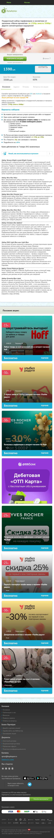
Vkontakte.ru (6, 768)
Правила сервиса (9, 718)
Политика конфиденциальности (14, 749)
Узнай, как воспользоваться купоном (23, 153)
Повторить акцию (15, 58)
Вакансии (6, 715)
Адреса (16, 87)
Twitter (9, 768)
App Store (29, 778)
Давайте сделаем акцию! (11, 728)
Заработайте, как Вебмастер (13, 731)
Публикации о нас (9, 712)
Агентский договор (9, 741)
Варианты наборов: (11, 109)
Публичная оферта (9, 746)
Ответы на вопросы (10, 721)
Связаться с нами (8, 759)
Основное (6, 87)
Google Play (42, 778)
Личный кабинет (51, 2)
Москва (27, 2)
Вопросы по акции (40, 87)
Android (39, 94)
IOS (31, 94)
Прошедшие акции (9, 733)
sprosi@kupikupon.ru (9, 756)
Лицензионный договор (11, 744)
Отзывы (26, 87)
